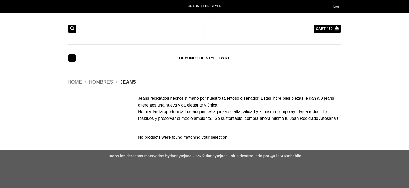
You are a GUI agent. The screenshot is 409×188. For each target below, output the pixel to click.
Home (75, 82)
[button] (337, 6)
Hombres (101, 82)
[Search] (72, 29)
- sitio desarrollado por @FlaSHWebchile (264, 156)
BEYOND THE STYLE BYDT (204, 58)
